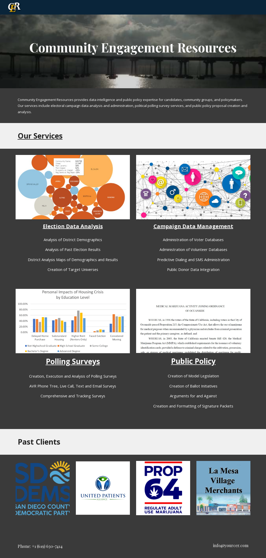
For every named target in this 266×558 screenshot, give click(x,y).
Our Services (40, 136)
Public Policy (193, 361)
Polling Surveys (73, 361)
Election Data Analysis (73, 226)
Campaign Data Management (193, 226)
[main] (133, 44)
